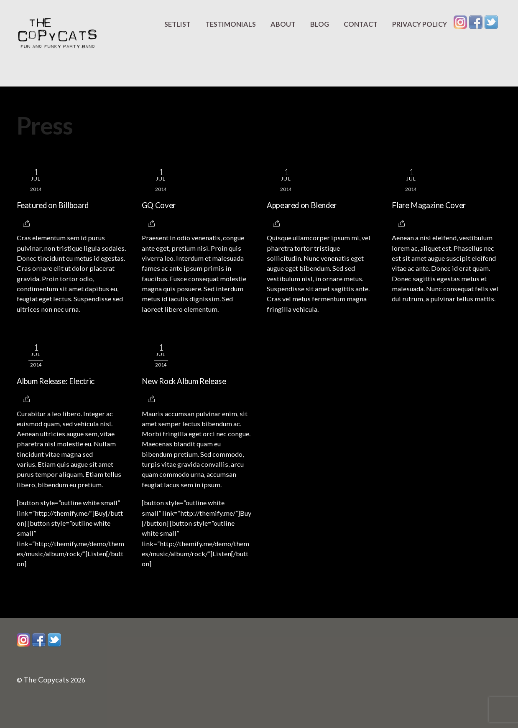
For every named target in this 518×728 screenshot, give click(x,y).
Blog (319, 24)
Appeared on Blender (302, 205)
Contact (361, 24)
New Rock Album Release (184, 381)
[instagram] (460, 21)
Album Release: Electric (55, 381)
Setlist (177, 24)
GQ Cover (159, 205)
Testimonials (230, 24)
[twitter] (491, 21)
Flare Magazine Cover (429, 205)
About (283, 24)
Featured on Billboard (53, 205)
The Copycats (46, 679)
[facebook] (475, 21)
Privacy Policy (419, 24)
